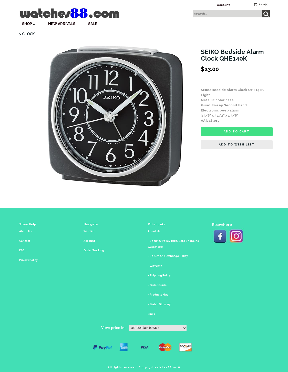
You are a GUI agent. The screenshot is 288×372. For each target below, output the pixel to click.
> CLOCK (27, 34)
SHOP (28, 24)
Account (223, 5)
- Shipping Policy (159, 275)
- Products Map (158, 294)
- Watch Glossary (159, 304)
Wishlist (89, 231)
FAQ (22, 250)
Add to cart (237, 131)
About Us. (154, 231)
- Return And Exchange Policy (168, 256)
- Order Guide (157, 285)
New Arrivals (61, 24)
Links (151, 314)
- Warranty (155, 265)
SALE (92, 24)
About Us (25, 231)
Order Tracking (94, 250)
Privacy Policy (28, 260)
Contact (24, 241)
